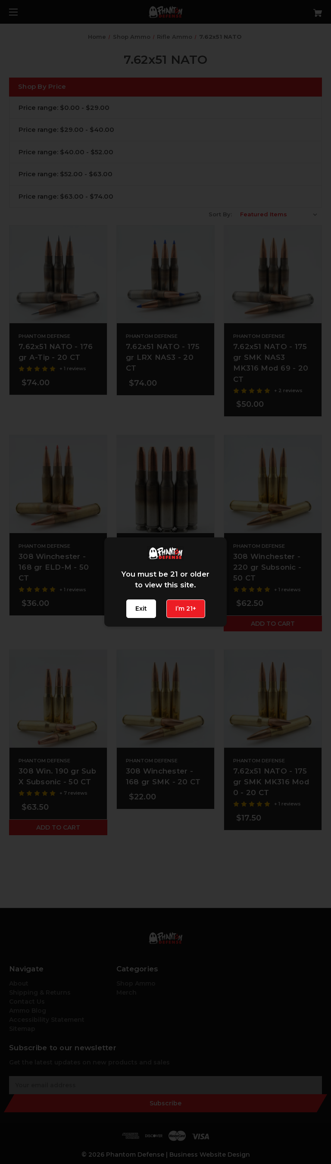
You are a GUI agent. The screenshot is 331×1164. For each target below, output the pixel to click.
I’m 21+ (185, 608)
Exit (141, 608)
